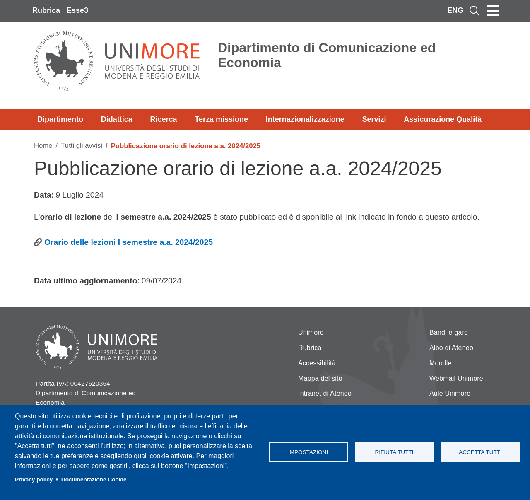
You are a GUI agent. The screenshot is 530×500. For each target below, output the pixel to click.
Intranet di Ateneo (325, 393)
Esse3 (77, 10)
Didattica (116, 119)
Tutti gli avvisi (81, 146)
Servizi (374, 119)
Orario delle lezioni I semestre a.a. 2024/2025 (128, 242)
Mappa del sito (320, 378)
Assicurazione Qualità (443, 119)
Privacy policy (34, 479)
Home (43, 146)
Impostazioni (308, 452)
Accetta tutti (480, 452)
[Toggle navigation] (493, 11)
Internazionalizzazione (305, 119)
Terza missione (221, 119)
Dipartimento (60, 119)
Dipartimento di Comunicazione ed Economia (327, 55)
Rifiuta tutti (394, 452)
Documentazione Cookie (94, 479)
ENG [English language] (455, 10)
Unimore (311, 332)
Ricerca (163, 119)
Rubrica (46, 10)
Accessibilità (317, 363)
